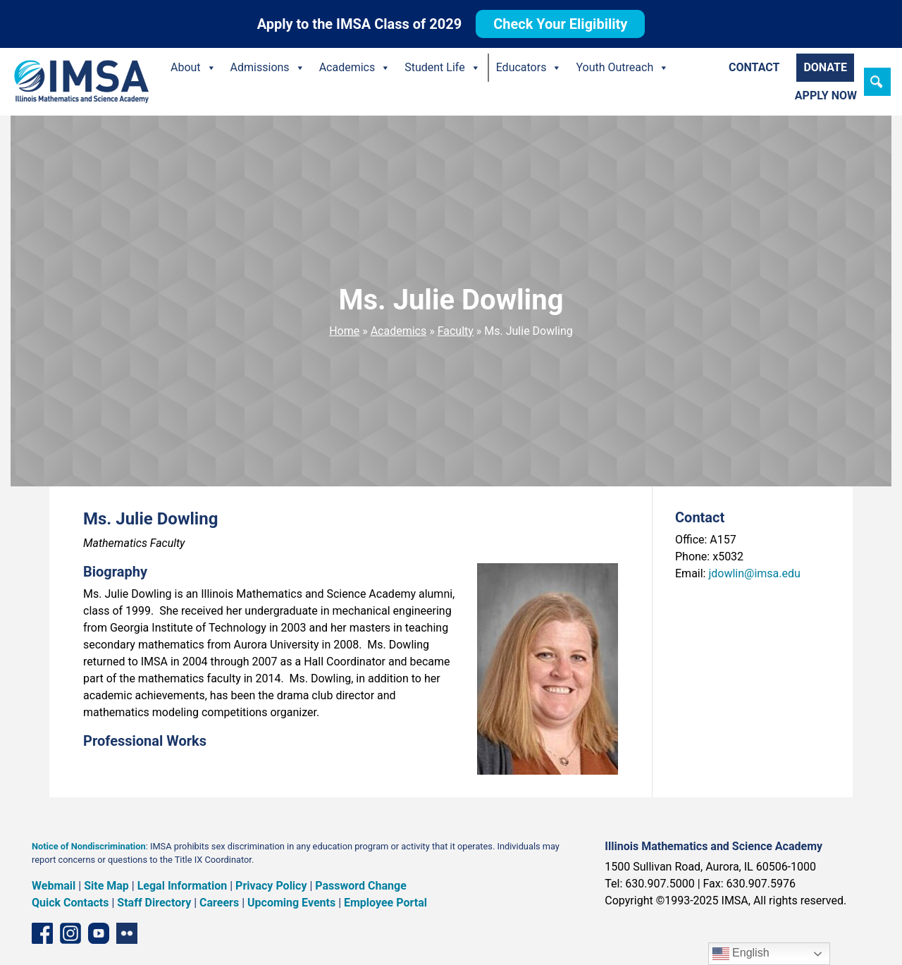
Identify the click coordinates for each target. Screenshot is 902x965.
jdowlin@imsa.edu (754, 573)
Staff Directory (154, 902)
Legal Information (182, 885)
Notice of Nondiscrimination (89, 846)
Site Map (106, 885)
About (193, 68)
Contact (754, 67)
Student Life (442, 68)
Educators (529, 68)
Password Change (360, 885)
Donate (825, 67)
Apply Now (826, 95)
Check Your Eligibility (560, 24)
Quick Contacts (70, 902)
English (741, 953)
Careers (219, 902)
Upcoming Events (291, 902)
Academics (355, 68)
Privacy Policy (271, 885)
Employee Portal (385, 902)
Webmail (53, 885)
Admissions (267, 68)
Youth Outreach (622, 68)
